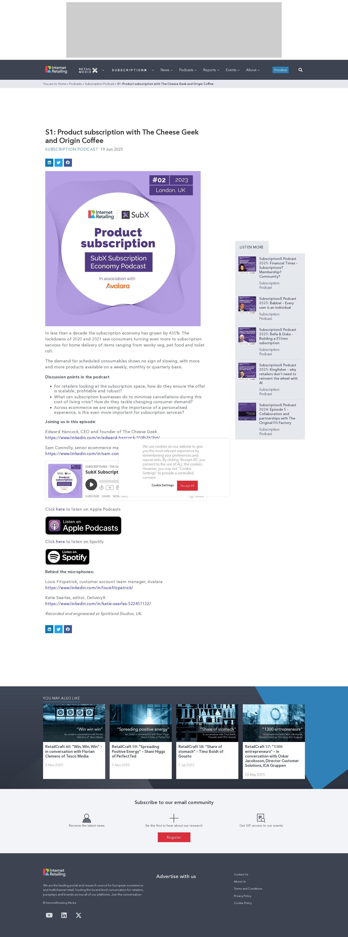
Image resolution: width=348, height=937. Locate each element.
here (60, 509)
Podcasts (187, 69)
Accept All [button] (187, 485)
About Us (240, 881)
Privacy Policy (242, 896)
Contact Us (241, 874)
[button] (300, 70)
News (166, 69)
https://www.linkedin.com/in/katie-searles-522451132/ (98, 603)
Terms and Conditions (248, 888)
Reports (211, 69)
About (252, 69)
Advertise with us (176, 876)
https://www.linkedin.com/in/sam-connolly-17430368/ (97, 453)
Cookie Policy (243, 903)
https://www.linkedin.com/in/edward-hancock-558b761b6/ (102, 437)
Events (232, 69)
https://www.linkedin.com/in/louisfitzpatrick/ (89, 587)
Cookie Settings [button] (163, 485)
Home (62, 84)
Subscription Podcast (99, 84)
